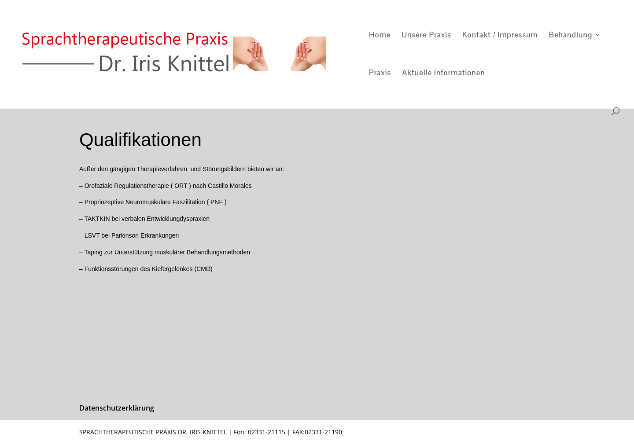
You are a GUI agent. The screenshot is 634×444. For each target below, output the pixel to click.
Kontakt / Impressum (500, 36)
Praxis (380, 73)
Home (380, 36)
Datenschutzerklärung (116, 408)
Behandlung (570, 36)
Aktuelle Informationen (443, 73)
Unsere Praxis (426, 36)
